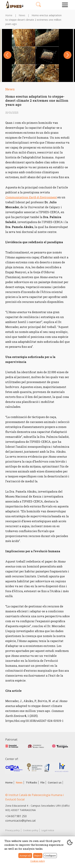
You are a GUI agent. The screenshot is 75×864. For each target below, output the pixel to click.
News (22, 15)
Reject (37, 855)
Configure (50, 855)
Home (8, 15)
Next (67, 55)
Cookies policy (30, 830)
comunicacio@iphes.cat (20, 820)
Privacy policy (12, 830)
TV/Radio (31, 782)
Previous (7, 55)
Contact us (54, 782)
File (42, 782)
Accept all (25, 855)
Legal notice (47, 830)
